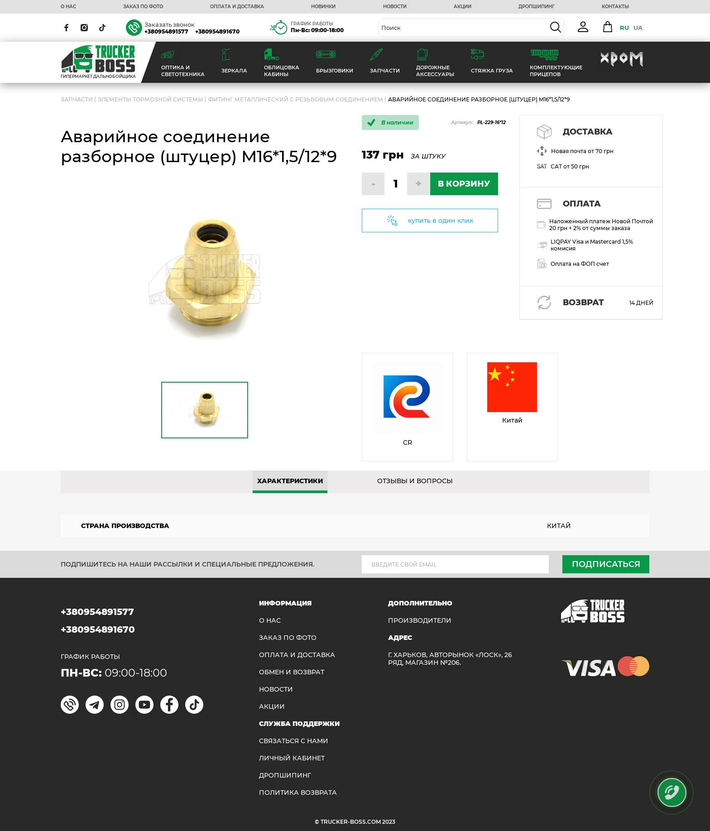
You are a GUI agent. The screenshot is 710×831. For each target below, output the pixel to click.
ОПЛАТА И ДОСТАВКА (237, 7)
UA (638, 27)
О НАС (68, 7)
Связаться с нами (293, 741)
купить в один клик (440, 220)
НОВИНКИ (323, 7)
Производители (419, 620)
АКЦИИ (462, 7)
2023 (388, 821)
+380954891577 (166, 31)
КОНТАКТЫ (615, 7)
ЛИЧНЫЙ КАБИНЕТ (292, 758)
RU (624, 27)
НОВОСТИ (395, 7)
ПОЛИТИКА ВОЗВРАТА (298, 793)
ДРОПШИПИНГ (536, 7)
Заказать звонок (169, 24)
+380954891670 (217, 31)
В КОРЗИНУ (464, 184)
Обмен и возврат (291, 672)
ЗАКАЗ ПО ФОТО (143, 7)
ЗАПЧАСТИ (77, 99)
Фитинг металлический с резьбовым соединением (295, 99)
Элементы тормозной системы (150, 99)
